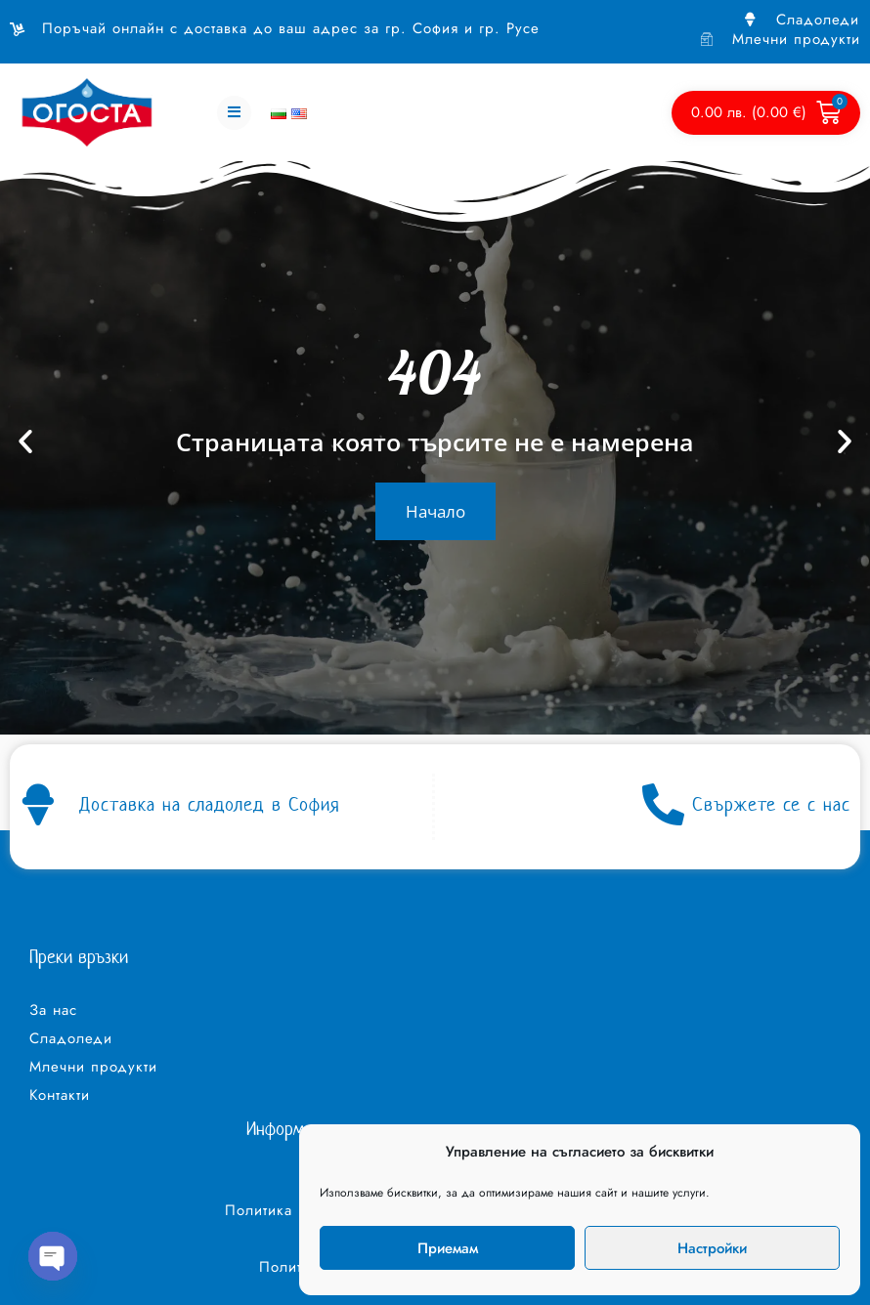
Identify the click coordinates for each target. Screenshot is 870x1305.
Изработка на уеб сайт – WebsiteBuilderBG (118, 1281)
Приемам (447, 1248)
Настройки (712, 1248)
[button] (234, 104)
